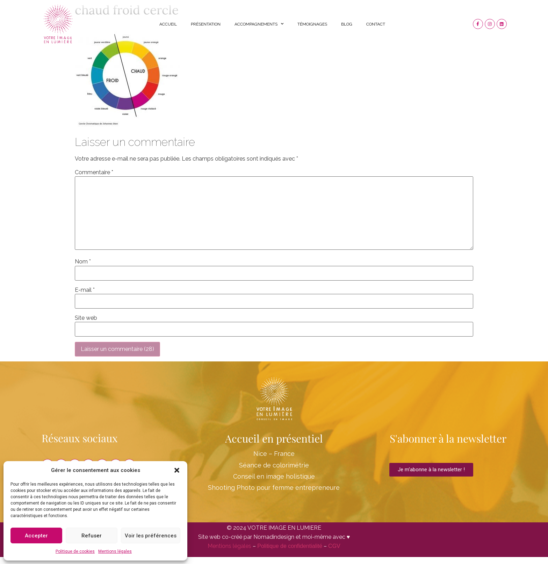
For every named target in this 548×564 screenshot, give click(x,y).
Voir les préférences (150, 536)
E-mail (85, 290)
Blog (346, 24)
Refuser (91, 536)
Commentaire (94, 172)
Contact (375, 24)
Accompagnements (259, 24)
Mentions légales (115, 551)
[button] (176, 470)
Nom (83, 262)
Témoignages (312, 24)
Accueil (168, 24)
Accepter (36, 536)
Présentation (206, 24)
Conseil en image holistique (274, 476)
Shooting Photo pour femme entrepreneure (274, 487)
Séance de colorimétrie (274, 465)
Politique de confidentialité (289, 546)
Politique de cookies (75, 551)
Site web (86, 318)
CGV (334, 546)
